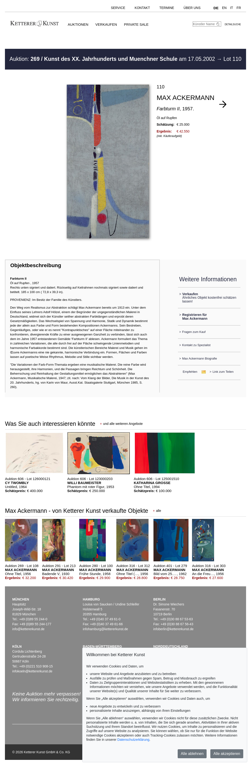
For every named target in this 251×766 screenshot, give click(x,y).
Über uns (192, 8)
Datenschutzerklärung (133, 739)
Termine (166, 8)
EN (224, 8)
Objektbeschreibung (35, 265)
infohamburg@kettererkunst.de (105, 629)
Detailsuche (233, 24)
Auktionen (78, 24)
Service (118, 8)
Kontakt (142, 8)
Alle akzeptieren (226, 754)
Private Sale (136, 24)
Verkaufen (106, 24)
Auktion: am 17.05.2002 (113, 59)
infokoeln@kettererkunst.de (32, 671)
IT (231, 8)
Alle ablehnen (192, 754)
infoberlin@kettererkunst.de (173, 629)
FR (239, 8)
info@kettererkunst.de (28, 629)
